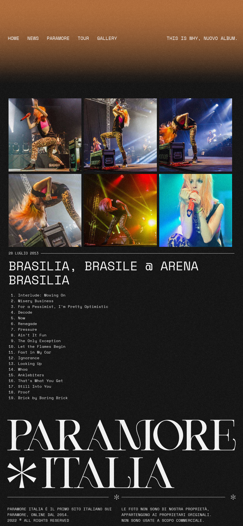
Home (13, 38)
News (33, 38)
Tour (83, 38)
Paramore (58, 38)
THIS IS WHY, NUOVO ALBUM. (202, 38)
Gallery (107, 38)
